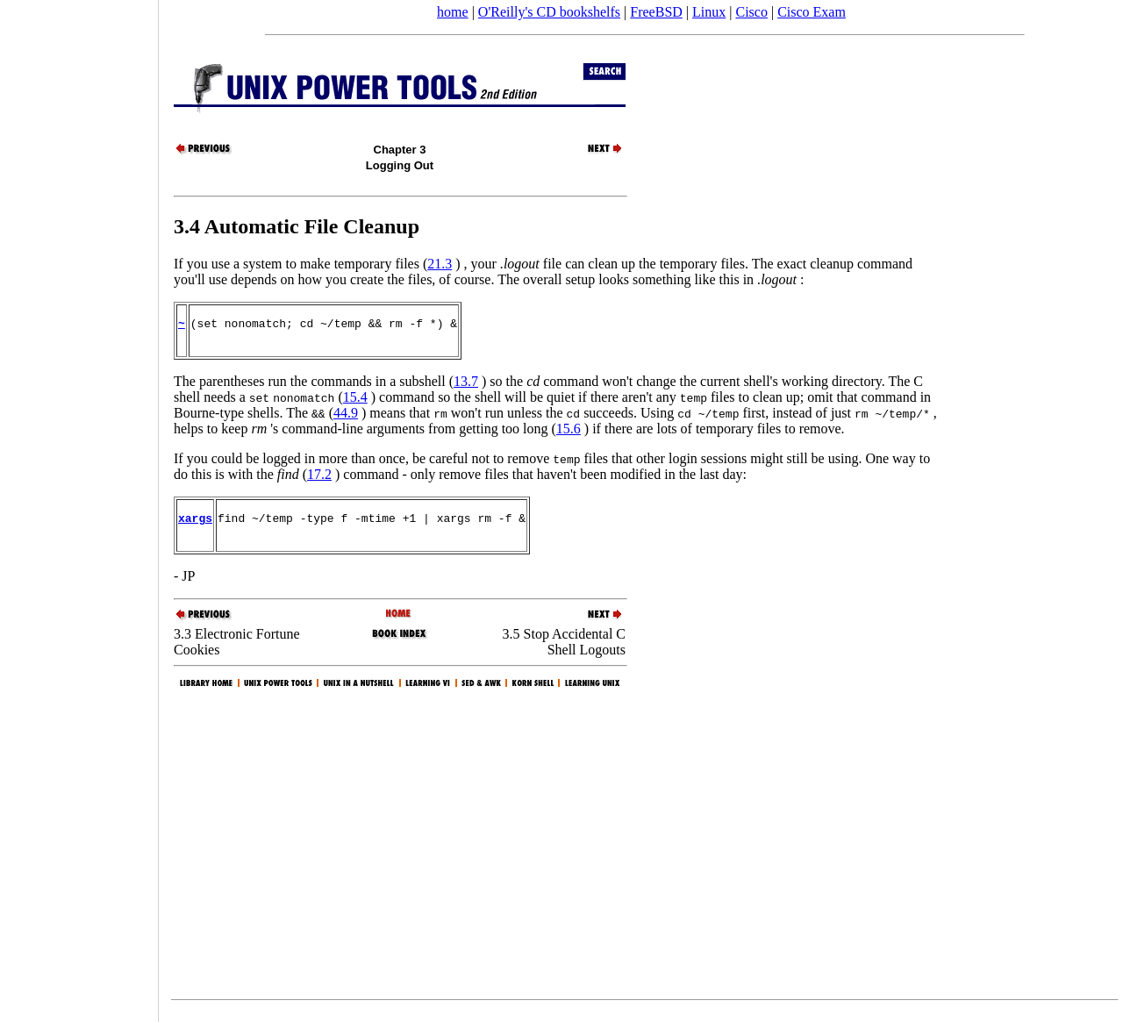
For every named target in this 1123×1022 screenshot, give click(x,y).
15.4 (355, 402)
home (453, 11)
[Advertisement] (79, 505)
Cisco (751, 11)
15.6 (568, 433)
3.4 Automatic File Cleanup (296, 226)
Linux (709, 11)
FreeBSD (656, 11)
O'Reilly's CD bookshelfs (549, 11)
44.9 (345, 418)
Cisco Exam (811, 11)
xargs (195, 525)
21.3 (439, 263)
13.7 (466, 386)
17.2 (319, 479)
